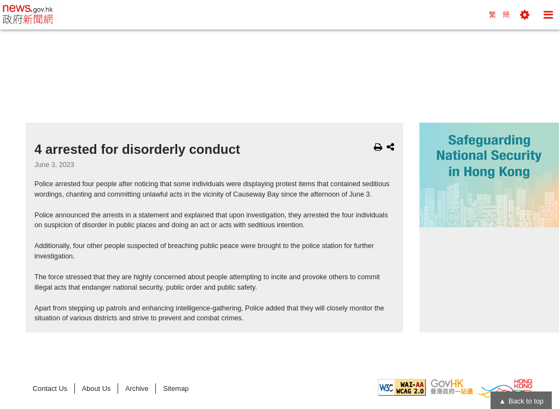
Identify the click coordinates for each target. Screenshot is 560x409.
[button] (524, 15)
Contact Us (50, 388)
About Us (96, 388)
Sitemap (176, 388)
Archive (137, 388)
